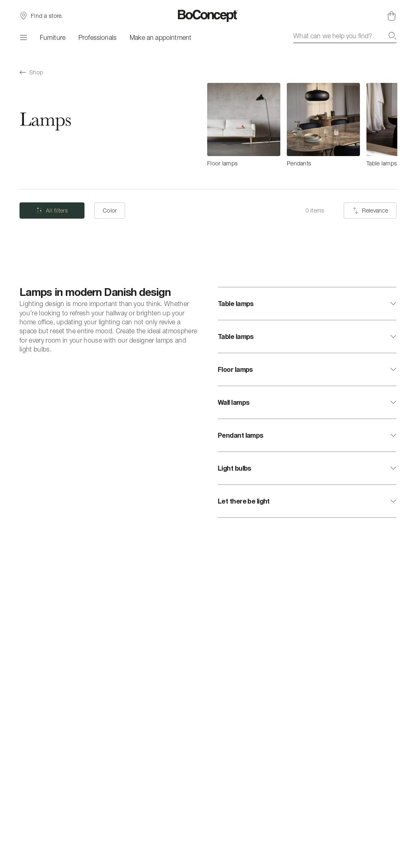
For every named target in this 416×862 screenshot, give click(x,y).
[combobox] (344, 35)
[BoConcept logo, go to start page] (208, 16)
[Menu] (23, 37)
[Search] (392, 36)
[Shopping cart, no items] (392, 16)
